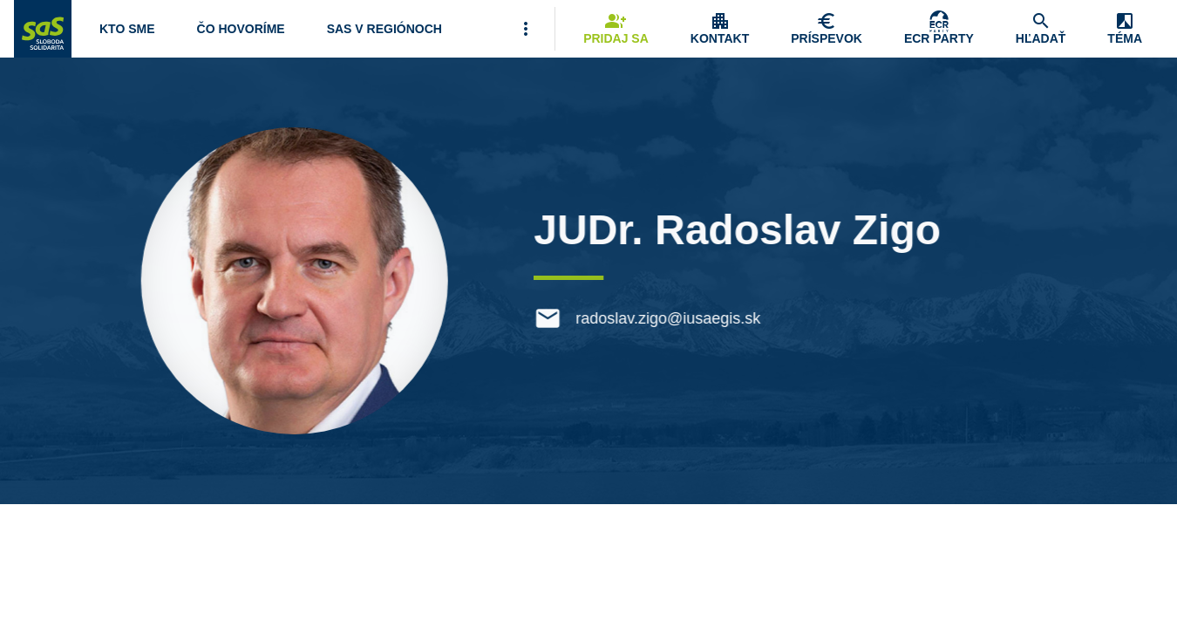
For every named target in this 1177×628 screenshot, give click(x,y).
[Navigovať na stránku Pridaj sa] (616, 29)
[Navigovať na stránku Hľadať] (1041, 29)
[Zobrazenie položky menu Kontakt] (720, 29)
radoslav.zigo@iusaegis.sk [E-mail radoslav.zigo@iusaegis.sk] (672, 318)
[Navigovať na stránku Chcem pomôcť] (826, 29)
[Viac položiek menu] (526, 29)
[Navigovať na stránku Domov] (42, 29)
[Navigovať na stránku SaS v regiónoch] (384, 29)
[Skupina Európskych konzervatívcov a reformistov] (939, 29)
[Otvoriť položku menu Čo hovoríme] (241, 29)
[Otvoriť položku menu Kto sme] (127, 29)
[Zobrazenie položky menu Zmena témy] (1124, 29)
